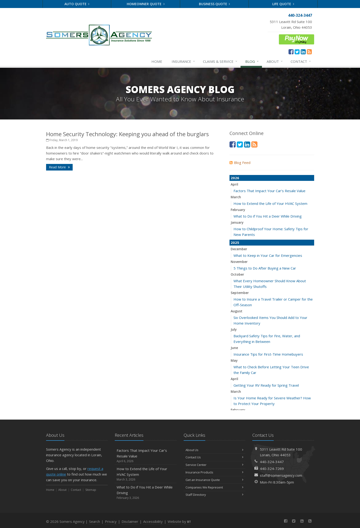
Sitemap (90, 490)
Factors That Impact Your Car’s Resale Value (269, 190)
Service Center (215, 465)
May (234, 360)
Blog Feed (239, 162)
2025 (235, 242)
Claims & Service (220, 61)
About (275, 61)
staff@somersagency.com (281, 475)
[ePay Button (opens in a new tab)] (296, 38)
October (237, 274)
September (240, 292)
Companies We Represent (215, 487)
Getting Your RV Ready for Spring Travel (266, 385)
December (239, 249)
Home (156, 61)
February (238, 209)
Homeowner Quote (146, 4)
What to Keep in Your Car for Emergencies (267, 255)
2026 (235, 177)
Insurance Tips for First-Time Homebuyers (268, 354)
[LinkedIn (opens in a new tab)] (303, 52)
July (234, 329)
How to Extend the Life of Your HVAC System (270, 203)
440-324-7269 (272, 468)
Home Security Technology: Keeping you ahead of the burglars (127, 134)
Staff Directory (215, 494)
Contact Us (215, 457)
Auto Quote (77, 4)
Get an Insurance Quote (215, 480)
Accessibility (153, 521)
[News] (309, 52)
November (239, 261)
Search (94, 521)
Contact (301, 61)
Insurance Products (215, 472)
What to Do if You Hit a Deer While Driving (267, 216)
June (234, 347)
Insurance (183, 61)
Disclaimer (130, 521)
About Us (215, 450)
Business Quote (214, 4)
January (237, 222)
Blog (252, 61)
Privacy (111, 521)
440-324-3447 (272, 461)
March (236, 197)
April (234, 184)
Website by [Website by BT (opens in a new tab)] (179, 521)
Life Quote (283, 4)
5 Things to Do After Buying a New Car (264, 268)
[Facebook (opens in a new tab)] (291, 52)
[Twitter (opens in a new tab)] (297, 52)
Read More (59, 167)
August (236, 311)
